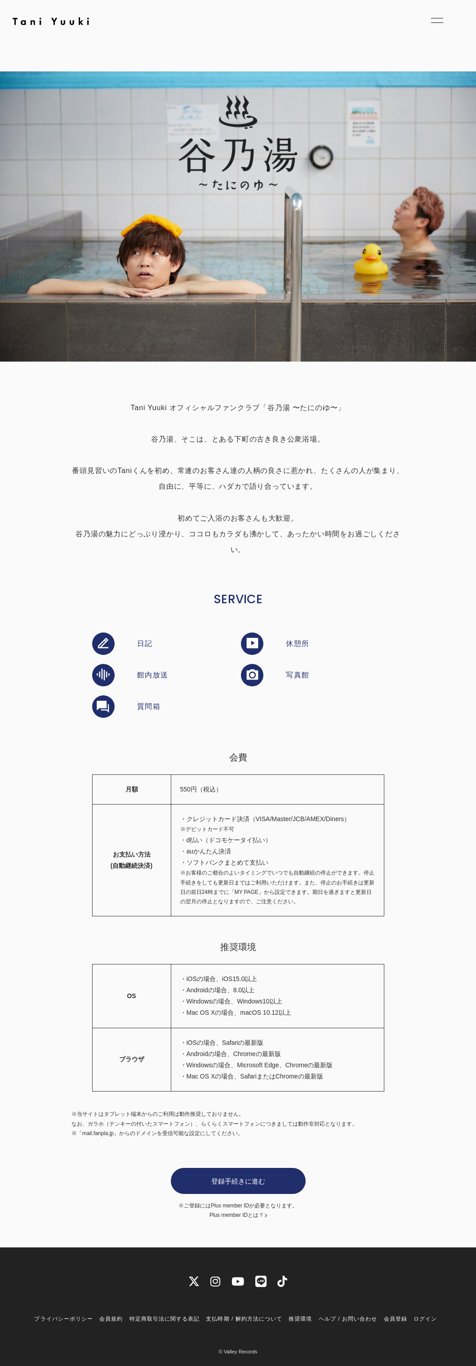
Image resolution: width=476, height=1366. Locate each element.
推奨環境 (300, 1319)
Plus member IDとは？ (236, 1215)
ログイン (425, 1319)
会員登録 (395, 1319)
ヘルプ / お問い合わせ (348, 1319)
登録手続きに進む (238, 1181)
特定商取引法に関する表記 (164, 1319)
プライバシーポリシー (63, 1319)
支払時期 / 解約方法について (244, 1319)
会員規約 (111, 1319)
